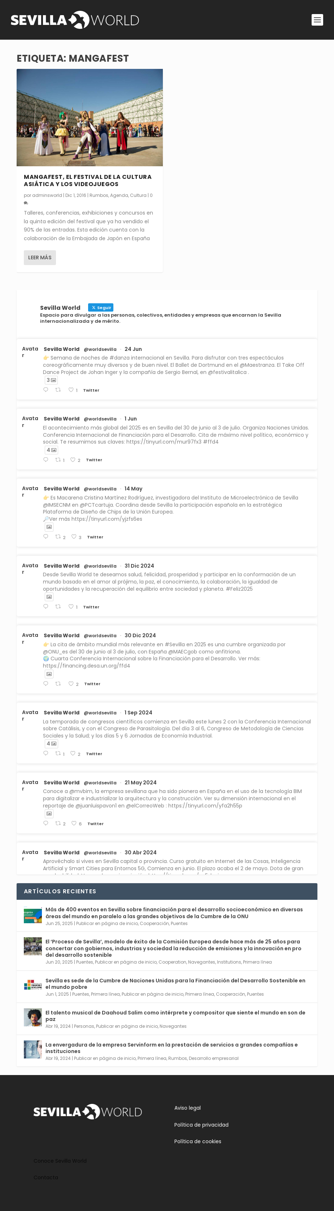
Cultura (138, 195)
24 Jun (133, 349)
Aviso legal (187, 1107)
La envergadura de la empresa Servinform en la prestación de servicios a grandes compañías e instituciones (171, 1048)
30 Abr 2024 (141, 852)
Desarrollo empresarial (214, 1058)
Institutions (229, 962)
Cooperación (154, 923)
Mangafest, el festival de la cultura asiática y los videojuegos (88, 180)
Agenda (119, 195)
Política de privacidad (201, 1124)
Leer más (40, 257)
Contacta (46, 1177)
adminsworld (47, 195)
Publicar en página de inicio (107, 923)
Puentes (179, 923)
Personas (84, 1026)
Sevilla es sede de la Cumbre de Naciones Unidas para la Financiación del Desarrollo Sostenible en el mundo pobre (175, 984)
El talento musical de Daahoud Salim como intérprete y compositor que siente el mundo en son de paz (175, 1016)
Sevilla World (61, 349)
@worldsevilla (100, 349)
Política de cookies (197, 1141)
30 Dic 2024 (140, 635)
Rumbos (99, 195)
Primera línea (257, 962)
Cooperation (172, 962)
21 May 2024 (141, 782)
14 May (133, 488)
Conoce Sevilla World (60, 1160)
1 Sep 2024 (138, 712)
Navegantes (201, 962)
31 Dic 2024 (139, 565)
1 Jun (131, 418)
